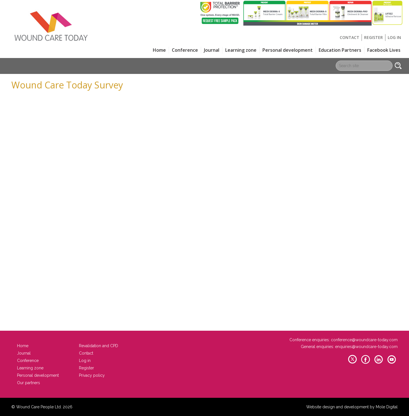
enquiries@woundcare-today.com (366, 346)
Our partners (28, 382)
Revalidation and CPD (98, 345)
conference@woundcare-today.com (364, 340)
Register (373, 37)
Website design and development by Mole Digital (352, 407)
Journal (211, 50)
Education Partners (340, 50)
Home (159, 50)
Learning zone (240, 50)
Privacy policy (92, 375)
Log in (394, 37)
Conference (185, 50)
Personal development (287, 50)
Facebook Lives (383, 50)
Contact (349, 37)
